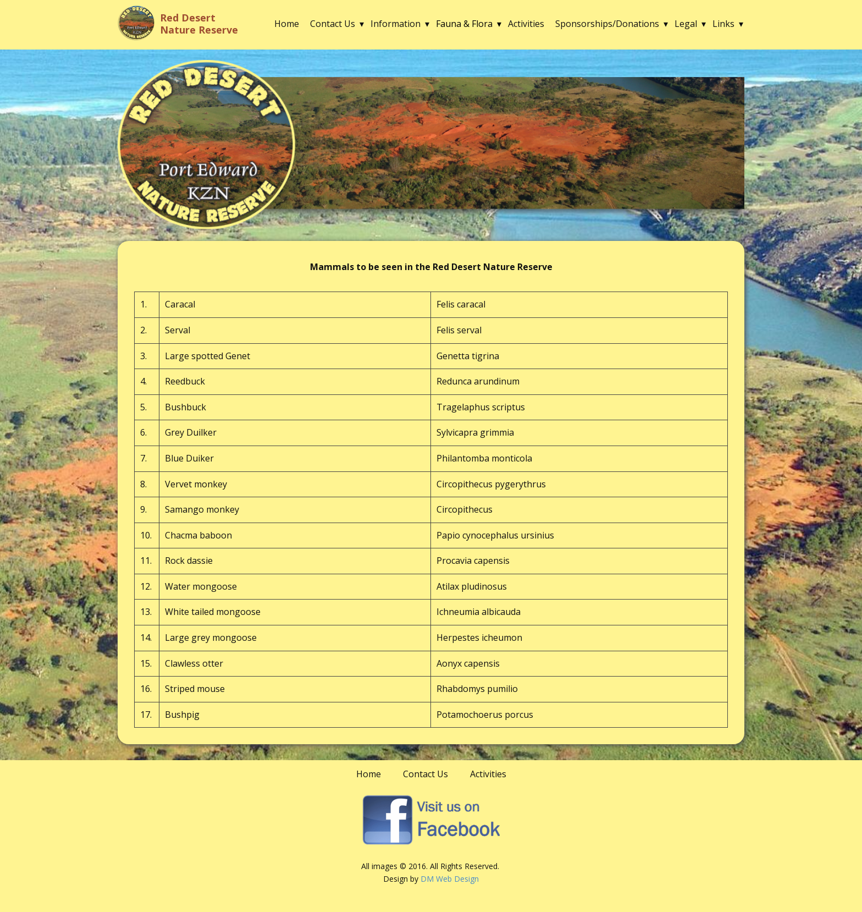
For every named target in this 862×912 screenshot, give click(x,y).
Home (286, 24)
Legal (686, 24)
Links (723, 24)
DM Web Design (450, 878)
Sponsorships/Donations (607, 24)
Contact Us (332, 24)
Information (396, 24)
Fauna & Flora (464, 24)
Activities (526, 24)
